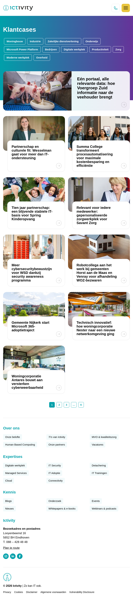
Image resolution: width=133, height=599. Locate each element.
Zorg (118, 49)
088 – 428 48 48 (17, 542)
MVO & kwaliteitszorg (104, 436)
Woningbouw (15, 41)
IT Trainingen (99, 473)
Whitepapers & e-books (62, 508)
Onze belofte (12, 436)
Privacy (7, 592)
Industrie (35, 41)
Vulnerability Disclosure (81, 592)
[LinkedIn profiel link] (13, 556)
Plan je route (11, 548)
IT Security (54, 465)
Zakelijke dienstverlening (63, 41)
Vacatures (97, 444)
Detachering (99, 465)
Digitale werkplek (74, 49)
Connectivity (55, 480)
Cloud (8, 480)
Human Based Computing (20, 444)
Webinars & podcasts (104, 508)
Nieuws (9, 508)
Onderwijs (92, 41)
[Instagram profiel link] (6, 556)
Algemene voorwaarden (53, 592)
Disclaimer (31, 592)
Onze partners (56, 444)
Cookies (18, 592)
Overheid (41, 57)
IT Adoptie (54, 473)
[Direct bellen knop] (116, 8)
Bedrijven (51, 49)
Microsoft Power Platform (22, 49)
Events (96, 500)
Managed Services (16, 473)
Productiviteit (100, 49)
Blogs (8, 500)
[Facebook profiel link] (20, 556)
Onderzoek (54, 500)
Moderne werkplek (18, 57)
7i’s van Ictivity (56, 436)
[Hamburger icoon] (126, 8)
